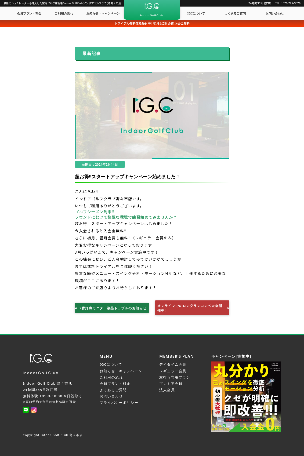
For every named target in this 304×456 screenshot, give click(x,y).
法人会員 (167, 389)
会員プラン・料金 (29, 13)
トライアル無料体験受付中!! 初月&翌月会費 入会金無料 (152, 23)
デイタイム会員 (172, 364)
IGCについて (196, 13)
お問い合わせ (275, 13)
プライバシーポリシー (119, 402)
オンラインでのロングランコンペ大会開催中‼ (189, 308)
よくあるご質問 (235, 13)
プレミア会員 (170, 383)
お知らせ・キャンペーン (103, 13)
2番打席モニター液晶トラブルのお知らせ (113, 308)
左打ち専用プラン (174, 377)
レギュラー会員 (172, 370)
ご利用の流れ (64, 13)
